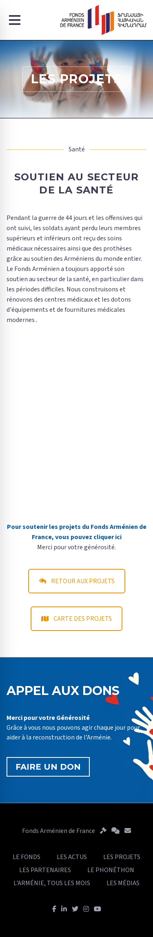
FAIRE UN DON (48, 767)
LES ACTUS (72, 857)
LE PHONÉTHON (110, 870)
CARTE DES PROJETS (76, 618)
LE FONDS (26, 857)
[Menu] (15, 20)
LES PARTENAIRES (45, 870)
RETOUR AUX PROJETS (77, 581)
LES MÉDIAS (123, 883)
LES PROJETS (121, 857)
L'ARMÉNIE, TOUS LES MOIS (51, 883)
